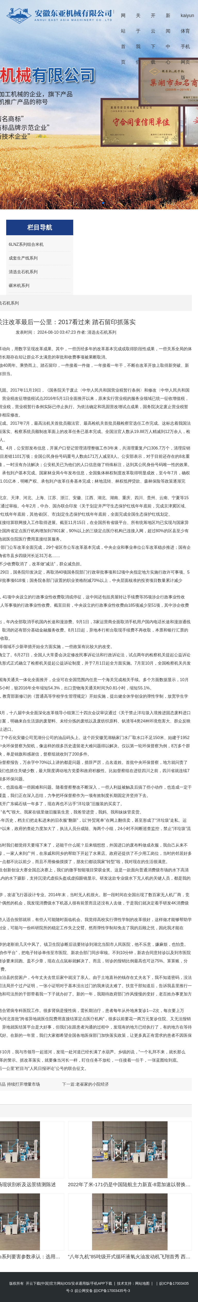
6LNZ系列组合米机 (26, 244)
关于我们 (138, 39)
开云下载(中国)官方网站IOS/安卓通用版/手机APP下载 (69, 1283)
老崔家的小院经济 (92, 1084)
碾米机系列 (19, 285)
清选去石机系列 (23, 272)
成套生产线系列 (23, 258)
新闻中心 (168, 39)
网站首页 (123, 39)
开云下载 (153, 39)
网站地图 (142, 1283)
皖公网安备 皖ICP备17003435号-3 (102, 1291)
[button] (95, 203)
